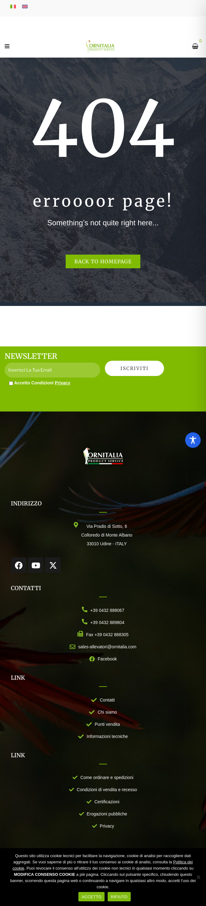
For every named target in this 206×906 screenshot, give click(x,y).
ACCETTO (91, 896)
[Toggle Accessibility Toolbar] (193, 440)
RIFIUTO (119, 896)
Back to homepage (103, 261)
